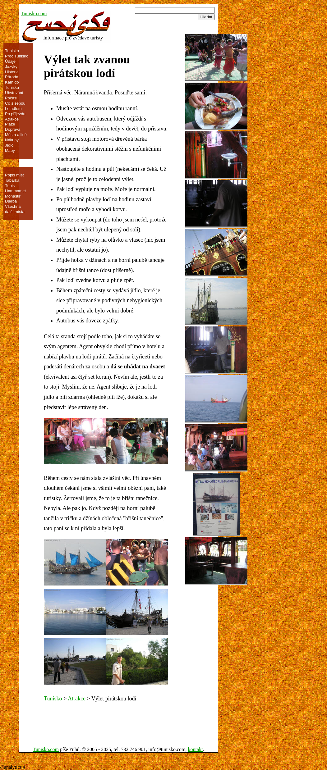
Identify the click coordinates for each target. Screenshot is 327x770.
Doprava (12, 129)
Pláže (10, 124)
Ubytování (14, 92)
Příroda (11, 77)
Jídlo (9, 145)
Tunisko (53, 698)
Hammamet (15, 191)
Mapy (10, 150)
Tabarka (12, 180)
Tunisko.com (34, 13)
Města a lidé (16, 134)
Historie (12, 72)
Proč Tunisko (16, 56)
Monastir (13, 196)
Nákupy (12, 140)
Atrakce (76, 698)
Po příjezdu (15, 114)
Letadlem (13, 108)
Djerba (11, 201)
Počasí (11, 98)
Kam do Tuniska (12, 85)
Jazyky (11, 66)
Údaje (10, 61)
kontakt (195, 749)
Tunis (10, 185)
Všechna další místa (15, 209)
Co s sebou (15, 103)
